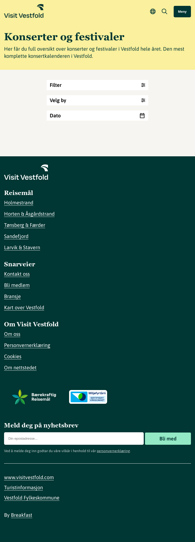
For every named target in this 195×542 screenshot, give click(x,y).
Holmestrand (18, 202)
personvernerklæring (113, 451)
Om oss (12, 334)
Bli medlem (17, 285)
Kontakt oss (17, 274)
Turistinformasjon (23, 487)
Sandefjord (16, 236)
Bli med (167, 438)
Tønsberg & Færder (24, 225)
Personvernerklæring (27, 345)
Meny (182, 11)
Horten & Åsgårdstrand (29, 214)
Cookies (12, 356)
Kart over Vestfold (24, 307)
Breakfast (21, 515)
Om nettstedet (20, 367)
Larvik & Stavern (22, 247)
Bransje (12, 296)
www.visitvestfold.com (29, 477)
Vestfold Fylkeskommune (31, 498)
